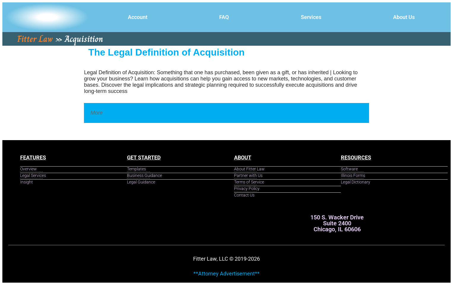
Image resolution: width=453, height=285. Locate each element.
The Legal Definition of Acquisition (166, 52)
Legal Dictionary (123, 113)
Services (311, 17)
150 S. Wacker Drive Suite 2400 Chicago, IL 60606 (337, 223)
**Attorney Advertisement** (226, 273)
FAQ (224, 17)
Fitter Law (35, 39)
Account (137, 17)
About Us (404, 17)
